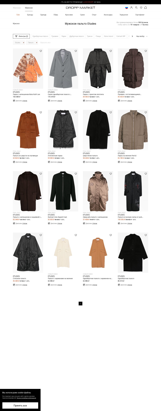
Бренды (30, 15)
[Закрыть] (23, 42)
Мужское (29, 8)
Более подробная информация (26, 398)
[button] (136, 7)
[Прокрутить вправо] (132, 36)
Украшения (124, 15)
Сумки (82, 15)
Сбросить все (45, 42)
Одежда (43, 15)
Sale (18, 15)
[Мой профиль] (131, 7)
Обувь (56, 15)
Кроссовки (69, 15)
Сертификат (139, 15)
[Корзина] (145, 7)
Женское (17, 8)
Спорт (94, 15)
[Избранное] (141, 7)
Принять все (20, 405)
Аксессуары (108, 15)
